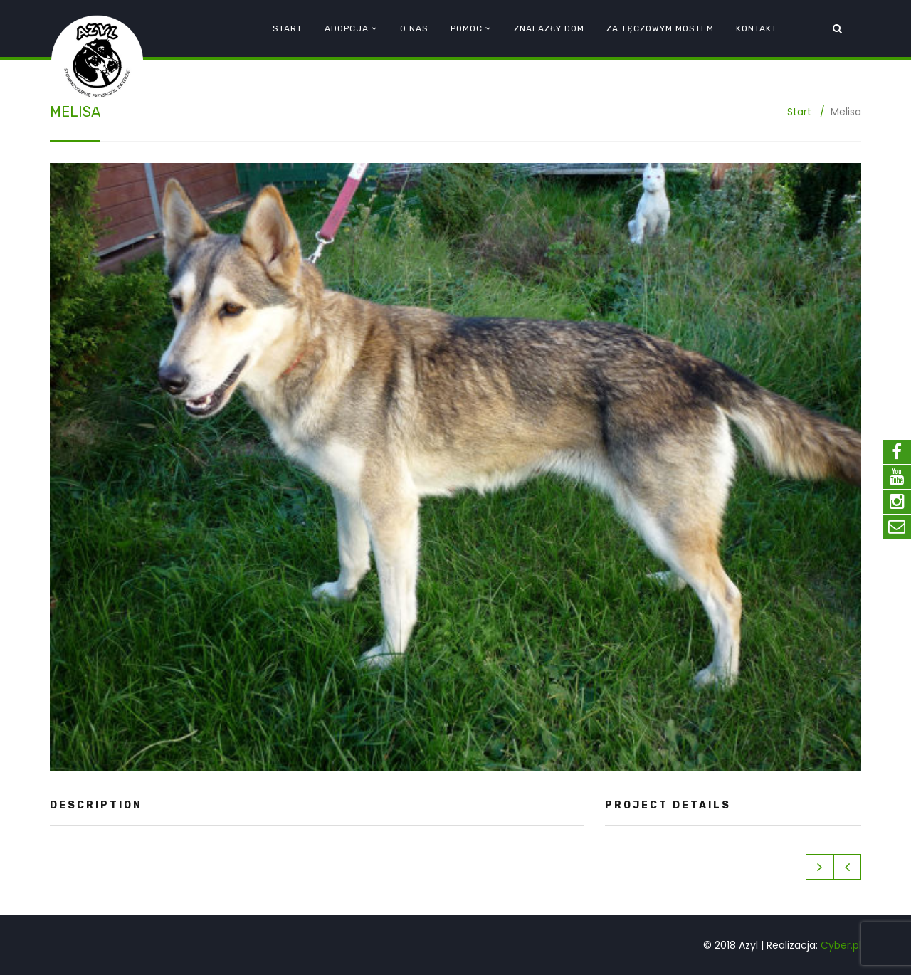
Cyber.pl (841, 945)
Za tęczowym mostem (659, 28)
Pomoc (467, 28)
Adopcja (347, 28)
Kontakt (756, 28)
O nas (414, 28)
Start (287, 28)
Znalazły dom (549, 28)
